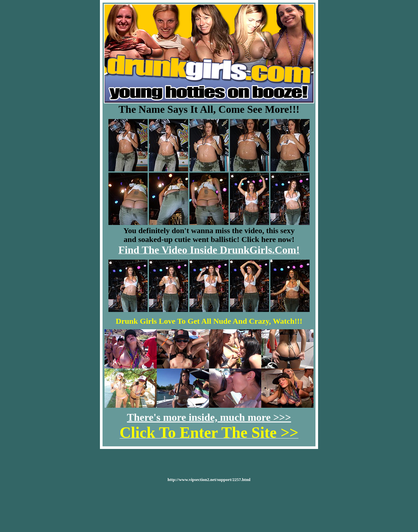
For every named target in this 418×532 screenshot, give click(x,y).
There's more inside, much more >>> (209, 417)
